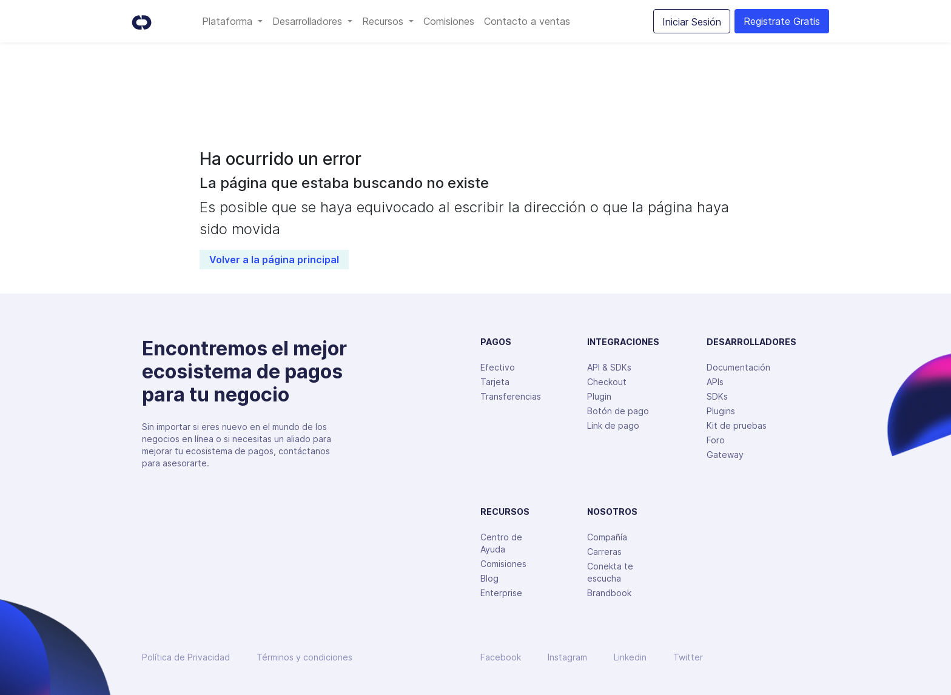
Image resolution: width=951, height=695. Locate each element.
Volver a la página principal (274, 259)
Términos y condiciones (304, 657)
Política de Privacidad (186, 657)
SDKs (717, 396)
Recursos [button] (384, 21)
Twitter (688, 657)
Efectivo (497, 367)
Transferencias (510, 396)
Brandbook (609, 593)
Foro (716, 440)
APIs (715, 382)
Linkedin (630, 657)
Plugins (721, 411)
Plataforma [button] (228, 21)
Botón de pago (618, 411)
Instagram (567, 657)
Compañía (607, 537)
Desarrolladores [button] (308, 21)
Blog (489, 578)
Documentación (738, 367)
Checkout (607, 382)
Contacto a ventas (527, 21)
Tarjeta (494, 382)
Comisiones (448, 21)
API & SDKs (609, 367)
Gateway (725, 454)
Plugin (599, 396)
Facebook (500, 657)
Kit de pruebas (737, 425)
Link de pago (613, 425)
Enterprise (501, 593)
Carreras (604, 551)
